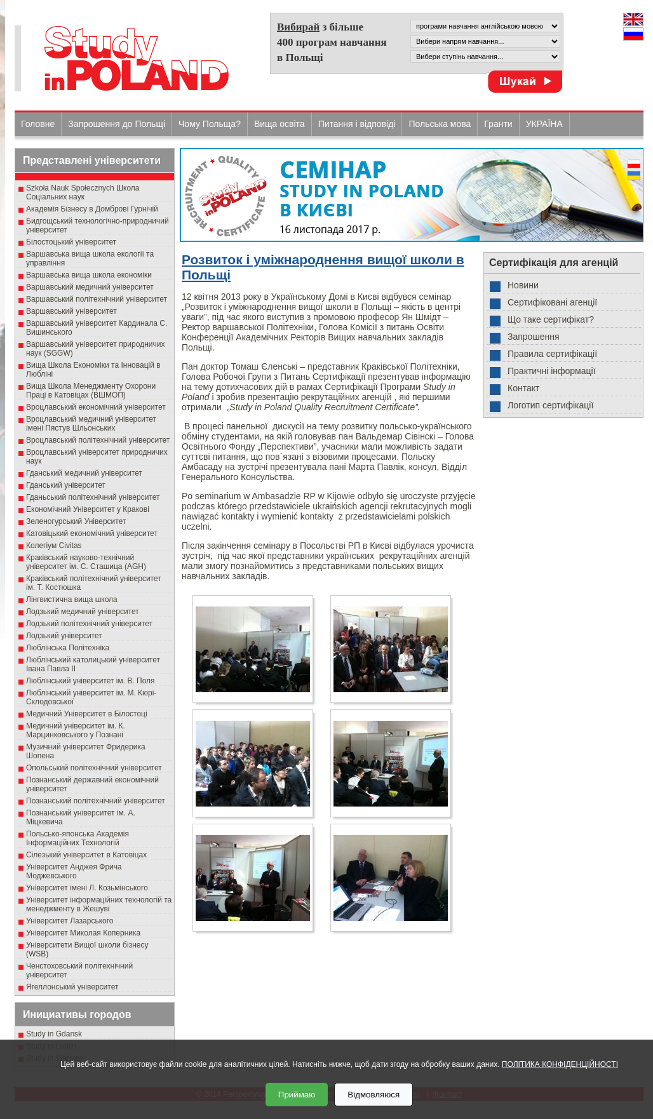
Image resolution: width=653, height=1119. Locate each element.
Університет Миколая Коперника (83, 932)
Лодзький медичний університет (82, 611)
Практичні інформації (552, 371)
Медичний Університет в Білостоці (86, 713)
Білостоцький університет (71, 242)
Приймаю (296, 1094)
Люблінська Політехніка (67, 647)
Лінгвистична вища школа (72, 599)
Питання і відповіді (357, 124)
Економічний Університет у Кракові (87, 509)
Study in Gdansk (54, 1033)
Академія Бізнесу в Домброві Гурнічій (92, 208)
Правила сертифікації (552, 354)
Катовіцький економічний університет (92, 533)
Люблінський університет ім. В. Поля (90, 680)
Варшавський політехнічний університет (96, 299)
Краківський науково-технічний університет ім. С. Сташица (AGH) (86, 562)
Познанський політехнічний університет (95, 800)
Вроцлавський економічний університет (96, 407)
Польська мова (439, 124)
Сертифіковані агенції (552, 302)
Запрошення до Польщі (116, 124)
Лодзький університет (64, 635)
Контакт (523, 388)
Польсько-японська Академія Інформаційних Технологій (77, 838)
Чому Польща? (209, 124)
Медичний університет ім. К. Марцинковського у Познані (75, 730)
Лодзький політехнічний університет (89, 623)
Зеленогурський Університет (76, 521)
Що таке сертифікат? (551, 319)
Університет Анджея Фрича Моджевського (74, 871)
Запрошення (533, 337)
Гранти (498, 124)
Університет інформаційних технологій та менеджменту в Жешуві (99, 904)
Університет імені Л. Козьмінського (87, 887)
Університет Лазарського (70, 920)
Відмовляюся (373, 1094)
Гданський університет (65, 485)
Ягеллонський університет (72, 986)
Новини (523, 285)
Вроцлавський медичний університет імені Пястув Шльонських (91, 423)
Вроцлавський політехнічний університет (98, 440)
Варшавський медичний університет (90, 287)
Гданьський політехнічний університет (92, 497)
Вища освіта (279, 124)
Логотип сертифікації (550, 405)
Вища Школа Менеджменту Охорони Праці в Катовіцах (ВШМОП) (91, 390)
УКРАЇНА (544, 124)
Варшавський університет (71, 311)
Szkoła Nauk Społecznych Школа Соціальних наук (83, 192)
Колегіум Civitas (54, 545)
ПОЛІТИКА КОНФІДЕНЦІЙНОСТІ (560, 1064)
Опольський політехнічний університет (94, 767)
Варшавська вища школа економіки (89, 275)
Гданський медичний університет (84, 473)
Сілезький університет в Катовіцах (86, 854)
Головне (38, 124)
